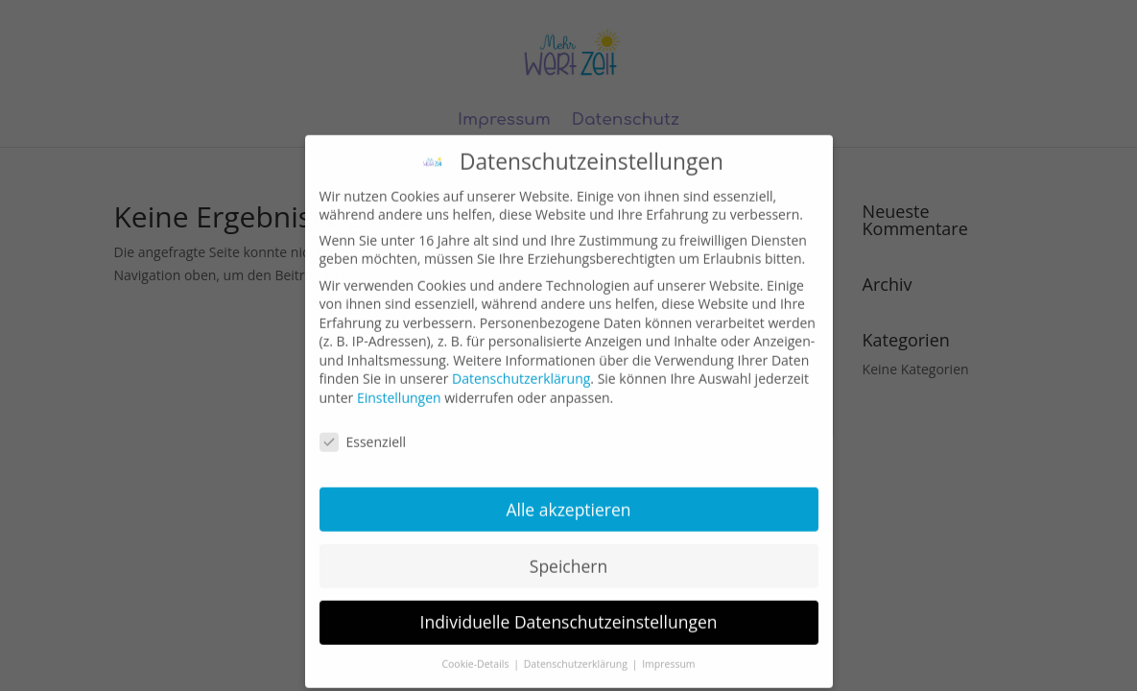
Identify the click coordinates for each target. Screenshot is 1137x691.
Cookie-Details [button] (476, 653)
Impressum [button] (668, 653)
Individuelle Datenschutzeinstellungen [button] (569, 611)
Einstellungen (399, 387)
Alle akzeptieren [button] (568, 498)
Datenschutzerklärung (521, 368)
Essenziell (363, 431)
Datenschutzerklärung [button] (577, 653)
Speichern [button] (568, 554)
